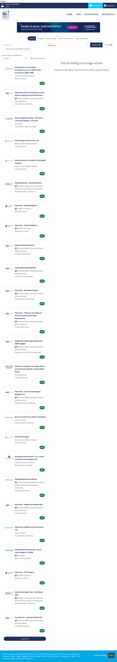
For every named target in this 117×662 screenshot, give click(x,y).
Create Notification (38, 58)
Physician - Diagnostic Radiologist (29, 504)
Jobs (78, 14)
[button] (108, 44)
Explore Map (51, 38)
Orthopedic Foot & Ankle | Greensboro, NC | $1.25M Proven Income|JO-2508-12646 (28, 70)
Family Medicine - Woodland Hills (28, 183)
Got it (111, 655)
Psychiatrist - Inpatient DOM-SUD (28, 617)
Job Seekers (95, 5)
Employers (109, 5)
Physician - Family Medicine (26, 205)
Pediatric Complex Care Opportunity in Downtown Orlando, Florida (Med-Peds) (30, 369)
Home (70, 14)
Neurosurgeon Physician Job (27, 140)
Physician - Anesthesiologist (26, 290)
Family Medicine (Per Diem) (26, 479)
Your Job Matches (66, 38)
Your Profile (91, 14)
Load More (25, 639)
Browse (40, 38)
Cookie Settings (100, 655)
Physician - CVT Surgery (24, 572)
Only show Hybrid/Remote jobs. (17, 49)
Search (31, 38)
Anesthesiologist (22, 437)
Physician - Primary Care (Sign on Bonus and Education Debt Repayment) (28, 315)
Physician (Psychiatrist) (24, 245)
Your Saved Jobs (82, 38)
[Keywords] (24, 44)
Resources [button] (108, 14)
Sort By (6, 58)
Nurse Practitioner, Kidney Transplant (30, 417)
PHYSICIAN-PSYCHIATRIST (25, 268)
